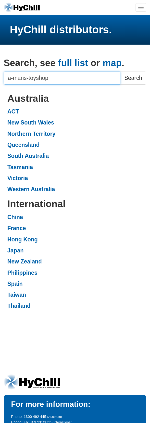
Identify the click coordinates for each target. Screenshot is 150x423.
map (112, 63)
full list (73, 63)
